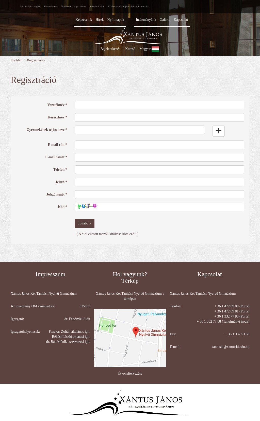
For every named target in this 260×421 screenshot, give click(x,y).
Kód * (62, 207)
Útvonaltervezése (130, 373)
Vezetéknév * (57, 105)
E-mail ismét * (56, 157)
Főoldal (16, 60)
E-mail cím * (57, 145)
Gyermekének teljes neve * (47, 130)
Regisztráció (36, 60)
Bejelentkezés (110, 49)
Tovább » (84, 223)
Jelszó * (61, 182)
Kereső (130, 49)
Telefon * (60, 169)
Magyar (149, 49)
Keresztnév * (57, 117)
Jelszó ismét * (56, 194)
